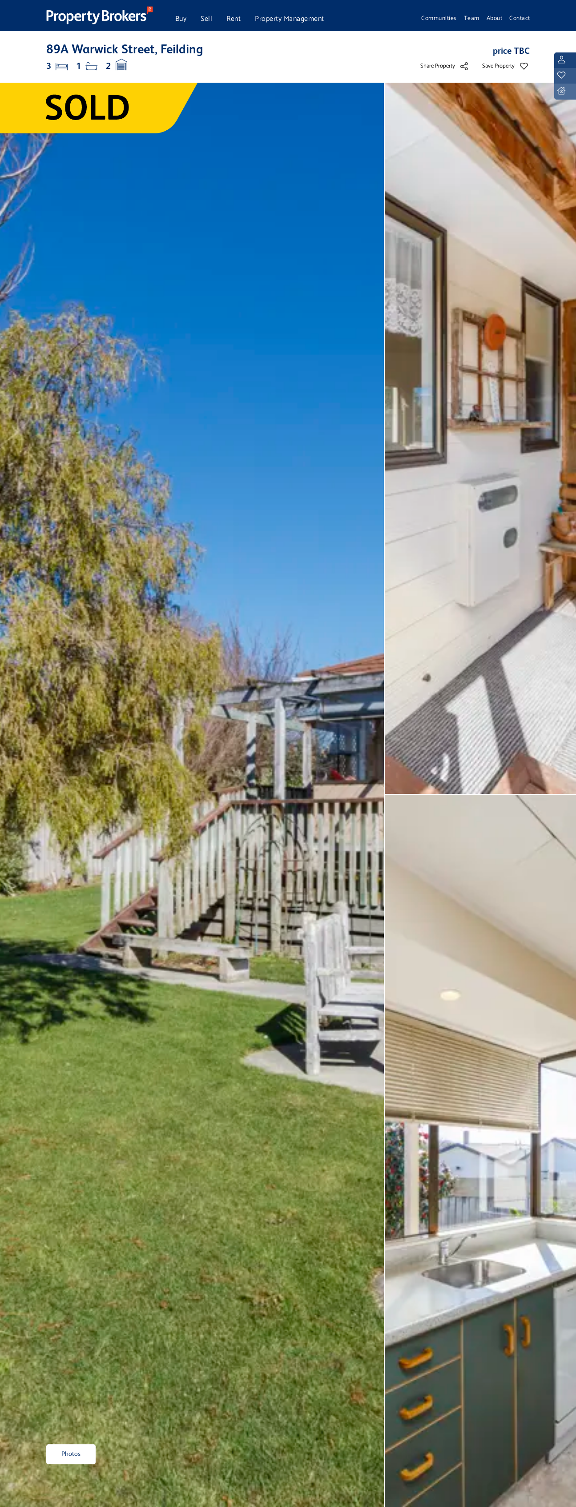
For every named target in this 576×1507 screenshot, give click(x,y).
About (495, 18)
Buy (181, 19)
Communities (439, 18)
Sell (206, 19)
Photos (71, 1454)
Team (471, 18)
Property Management (289, 19)
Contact (519, 18)
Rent (233, 19)
